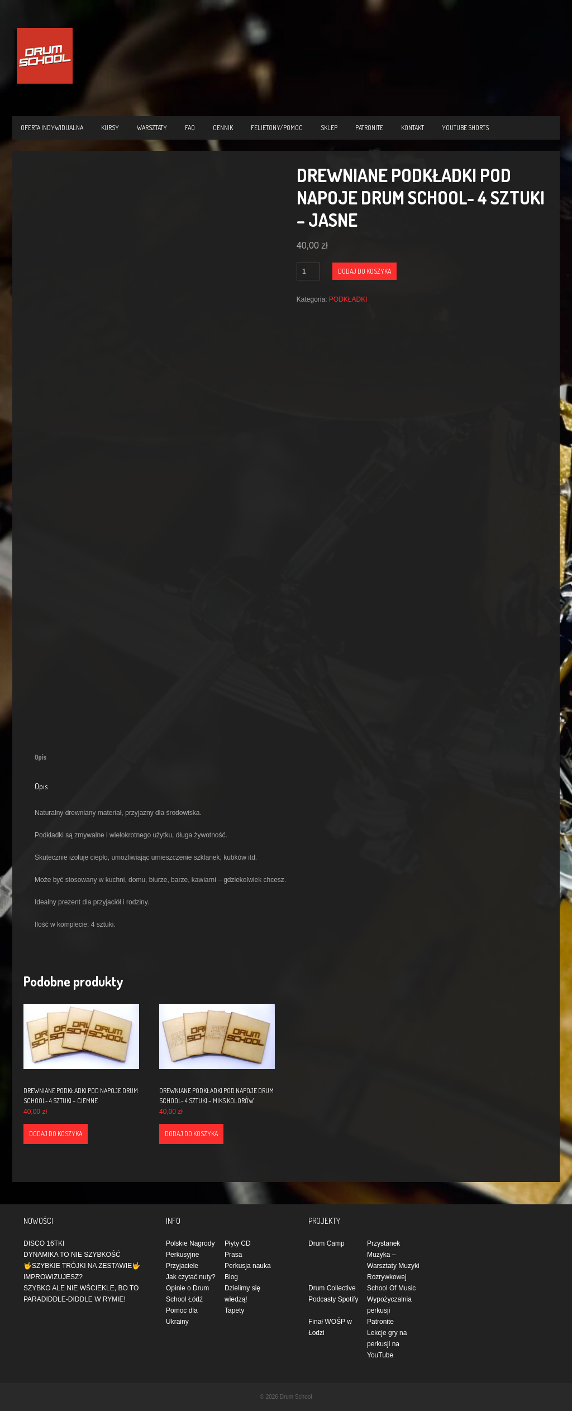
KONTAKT (412, 127)
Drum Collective (332, 1288)
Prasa (233, 1255)
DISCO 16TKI (43, 1243)
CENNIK (223, 127)
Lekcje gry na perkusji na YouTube (387, 1344)
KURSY (110, 127)
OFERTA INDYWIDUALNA (52, 127)
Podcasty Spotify (333, 1299)
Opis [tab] (40, 757)
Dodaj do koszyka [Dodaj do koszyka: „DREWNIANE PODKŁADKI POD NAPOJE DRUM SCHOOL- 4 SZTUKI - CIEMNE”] (55, 1133)
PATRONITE (369, 127)
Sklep (329, 127)
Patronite (380, 1322)
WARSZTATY (152, 127)
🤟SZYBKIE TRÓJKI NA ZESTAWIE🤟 (81, 1266)
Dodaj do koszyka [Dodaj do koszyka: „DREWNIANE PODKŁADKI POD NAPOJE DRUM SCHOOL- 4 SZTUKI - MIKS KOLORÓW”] (191, 1133)
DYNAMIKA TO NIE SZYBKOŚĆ (72, 1255)
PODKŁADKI (348, 299)
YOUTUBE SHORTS (465, 127)
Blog (231, 1277)
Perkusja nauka (248, 1266)
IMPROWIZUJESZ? (53, 1277)
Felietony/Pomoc (277, 127)
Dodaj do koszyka (364, 271)
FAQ (190, 127)
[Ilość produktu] (308, 271)
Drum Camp (326, 1243)
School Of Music (391, 1288)
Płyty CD (238, 1243)
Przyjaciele (182, 1266)
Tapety (234, 1310)
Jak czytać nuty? (191, 1277)
